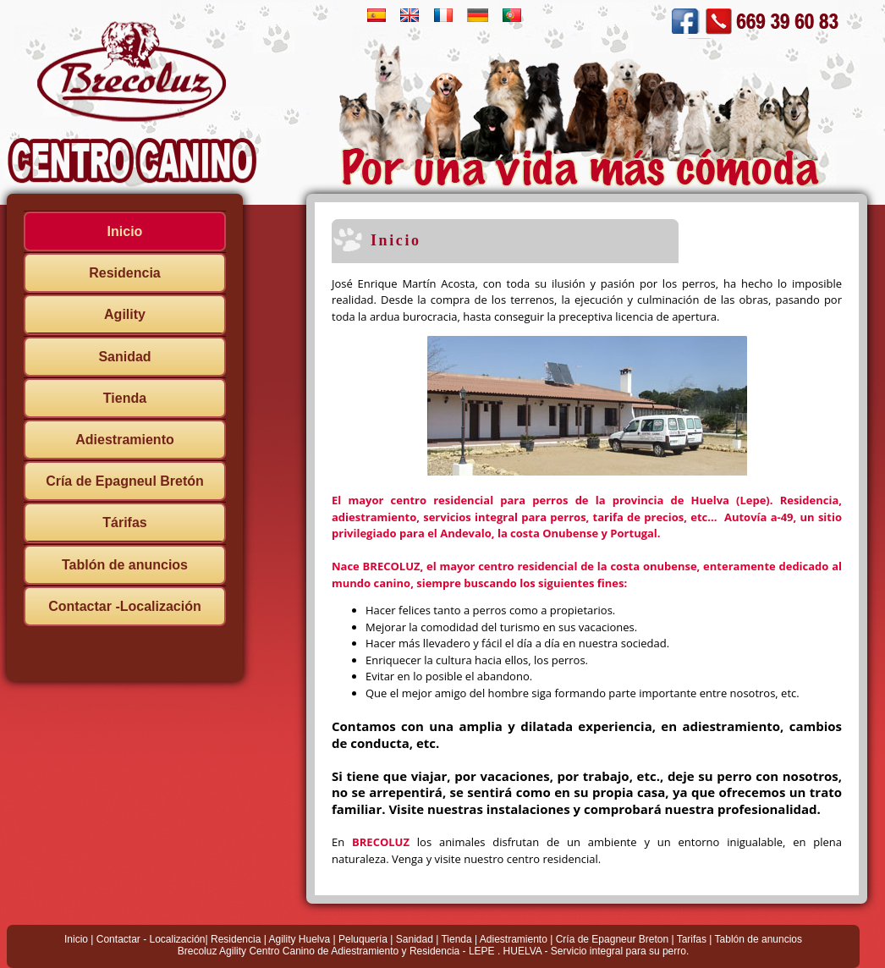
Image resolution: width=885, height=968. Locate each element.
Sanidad (124, 356)
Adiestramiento (124, 439)
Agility (125, 314)
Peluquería (363, 939)
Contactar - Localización (151, 939)
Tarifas (691, 939)
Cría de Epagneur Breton (612, 939)
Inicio (125, 231)
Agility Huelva (299, 939)
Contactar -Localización (124, 606)
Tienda (124, 398)
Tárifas (124, 522)
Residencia (124, 273)
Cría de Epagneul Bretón (125, 481)
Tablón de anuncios (125, 565)
